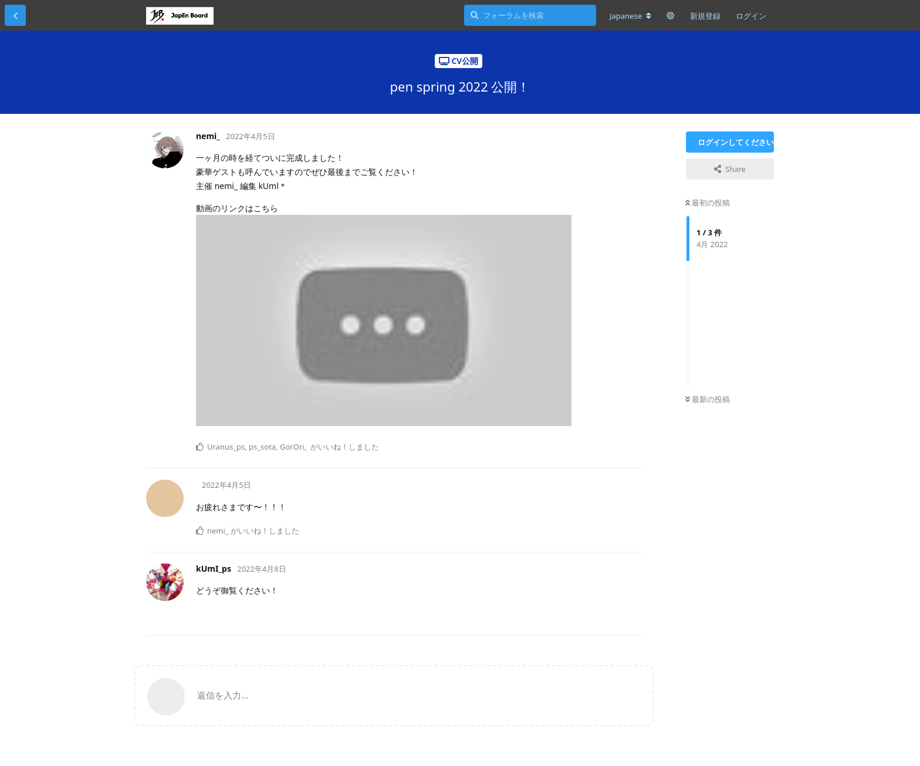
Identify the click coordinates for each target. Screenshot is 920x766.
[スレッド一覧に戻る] (15, 15)
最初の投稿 (707, 202)
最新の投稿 (707, 399)
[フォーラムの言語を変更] (630, 15)
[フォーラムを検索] (530, 15)
